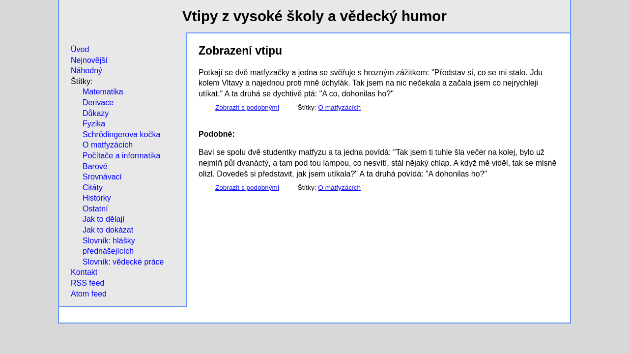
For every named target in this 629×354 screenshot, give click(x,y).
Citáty (93, 187)
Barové (95, 166)
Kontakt (84, 272)
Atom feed (89, 294)
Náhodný (86, 70)
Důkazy (96, 113)
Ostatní (95, 209)
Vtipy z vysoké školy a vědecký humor (314, 16)
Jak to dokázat (108, 230)
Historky (97, 198)
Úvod (80, 49)
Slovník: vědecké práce (123, 262)
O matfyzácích (108, 145)
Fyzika (94, 123)
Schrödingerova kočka (121, 134)
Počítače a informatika (121, 155)
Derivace (98, 102)
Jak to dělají (103, 219)
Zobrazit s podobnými (247, 107)
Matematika (103, 92)
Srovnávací (102, 177)
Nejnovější (89, 60)
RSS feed (87, 283)
